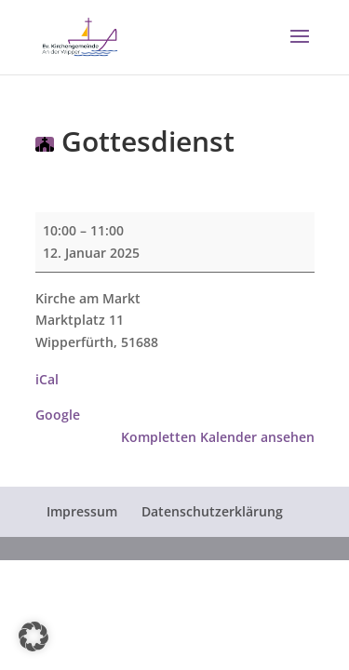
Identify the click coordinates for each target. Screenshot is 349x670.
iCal (47, 379)
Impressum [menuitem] (82, 511)
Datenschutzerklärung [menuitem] (212, 511)
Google (57, 414)
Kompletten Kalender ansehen (218, 437)
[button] (300, 48)
